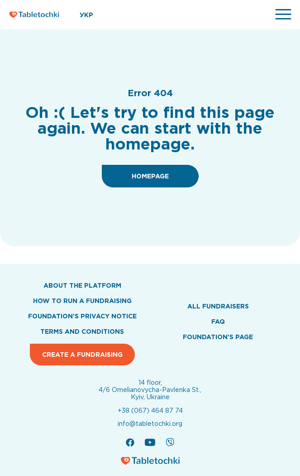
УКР (86, 15)
